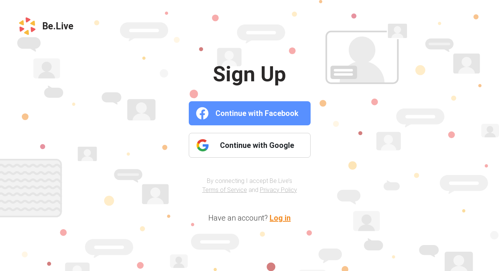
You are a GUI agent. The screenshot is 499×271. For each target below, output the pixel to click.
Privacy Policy (278, 189)
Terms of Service (224, 189)
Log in (280, 217)
